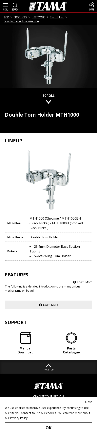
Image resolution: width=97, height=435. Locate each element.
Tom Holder (57, 17)
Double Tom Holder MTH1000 (21, 21)
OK (48, 427)
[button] (6, 6)
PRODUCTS (20, 17)
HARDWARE (38, 17)
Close (88, 402)
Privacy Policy (19, 418)
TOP (6, 17)
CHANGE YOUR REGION (48, 396)
